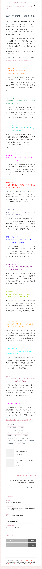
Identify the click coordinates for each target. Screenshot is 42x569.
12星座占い (13, 424)
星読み (14, 440)
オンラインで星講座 (11, 427)
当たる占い (9, 432)
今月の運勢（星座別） (10, 525)
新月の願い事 (10, 438)
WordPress (30, 564)
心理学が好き (17, 435)
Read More (30, 488)
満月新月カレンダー (22, 440)
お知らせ (8, 520)
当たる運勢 (17, 432)
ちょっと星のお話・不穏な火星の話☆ (15, 515)
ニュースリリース (10, 506)
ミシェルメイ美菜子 (11, 430)
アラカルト (8, 500)
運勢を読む (18, 443)
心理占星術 (9, 435)
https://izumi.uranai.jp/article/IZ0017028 (19, 420)
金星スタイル (26, 443)
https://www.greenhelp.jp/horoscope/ (18, 60)
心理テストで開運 (26, 432)
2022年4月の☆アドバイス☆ (13, 527)
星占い (8, 440)
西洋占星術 (31, 440)
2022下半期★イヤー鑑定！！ (13, 521)
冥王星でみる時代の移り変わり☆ (14, 502)
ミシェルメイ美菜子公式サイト (19, 3)
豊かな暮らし (10, 443)
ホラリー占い (21, 427)
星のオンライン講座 (20, 438)
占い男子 (27, 430)
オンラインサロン (22, 424)
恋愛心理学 (25, 435)
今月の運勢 (20, 430)
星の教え (28, 438)
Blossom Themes (13, 564)
